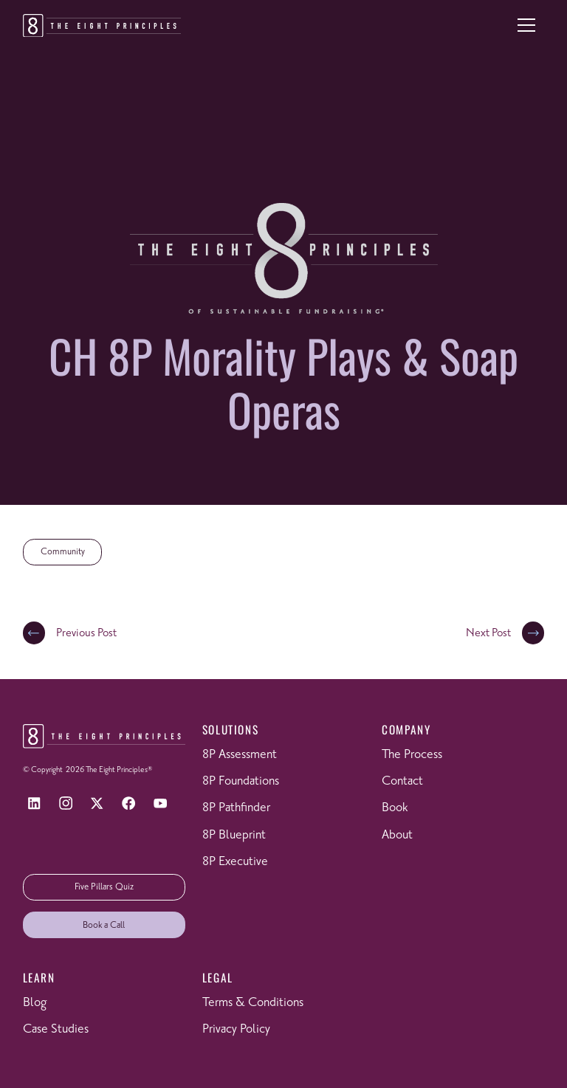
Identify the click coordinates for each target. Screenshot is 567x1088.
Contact (402, 781)
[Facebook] (128, 803)
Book (395, 808)
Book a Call (104, 925)
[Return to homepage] (102, 26)
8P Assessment (239, 754)
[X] (97, 803)
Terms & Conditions (252, 1002)
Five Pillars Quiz (104, 886)
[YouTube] (160, 803)
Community (63, 551)
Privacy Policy (236, 1029)
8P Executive (235, 862)
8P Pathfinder (236, 808)
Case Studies (56, 1029)
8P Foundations (240, 781)
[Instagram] (65, 803)
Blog (35, 1002)
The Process (412, 754)
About (397, 835)
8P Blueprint (234, 835)
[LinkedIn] (34, 803)
